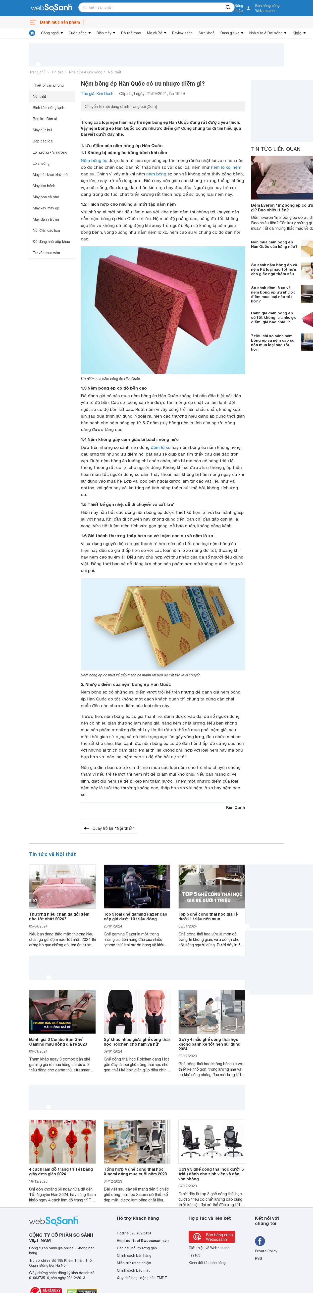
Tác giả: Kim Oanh (97, 93)
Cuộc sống (78, 33)
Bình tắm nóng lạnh (48, 108)
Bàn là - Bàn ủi (45, 119)
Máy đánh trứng (46, 219)
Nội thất (114, 72)
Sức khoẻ (206, 33)
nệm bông (156, 173)
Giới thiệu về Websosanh (209, 1248)
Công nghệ (50, 33)
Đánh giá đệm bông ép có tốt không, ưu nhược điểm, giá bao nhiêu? (273, 317)
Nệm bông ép (94, 160)
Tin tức (57, 72)
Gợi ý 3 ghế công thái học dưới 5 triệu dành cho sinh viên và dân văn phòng (211, 1174)
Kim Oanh (235, 807)
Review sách (182, 33)
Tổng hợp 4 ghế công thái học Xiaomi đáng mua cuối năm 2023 (135, 1171)
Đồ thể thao (131, 33)
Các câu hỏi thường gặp (137, 1248)
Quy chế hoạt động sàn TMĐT (142, 1278)
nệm (237, 167)
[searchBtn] (228, 7)
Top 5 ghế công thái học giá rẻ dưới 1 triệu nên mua (208, 916)
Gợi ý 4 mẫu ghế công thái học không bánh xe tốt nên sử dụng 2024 (209, 1044)
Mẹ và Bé (154, 33)
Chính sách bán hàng (134, 1256)
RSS (258, 1258)
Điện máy (104, 33)
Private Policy (266, 1251)
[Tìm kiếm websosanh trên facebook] (260, 1241)
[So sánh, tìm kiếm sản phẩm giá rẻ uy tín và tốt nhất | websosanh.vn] (51, 8)
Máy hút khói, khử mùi (50, 175)
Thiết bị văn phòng (48, 85)
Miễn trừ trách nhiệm (134, 1263)
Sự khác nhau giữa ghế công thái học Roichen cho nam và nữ (137, 1041)
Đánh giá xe (229, 33)
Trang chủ (37, 72)
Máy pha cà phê (46, 197)
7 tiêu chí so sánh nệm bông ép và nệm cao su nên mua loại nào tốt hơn (272, 342)
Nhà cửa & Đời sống (265, 33)
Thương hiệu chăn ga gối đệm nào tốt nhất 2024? (59, 916)
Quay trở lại (113, 828)
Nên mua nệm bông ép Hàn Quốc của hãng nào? (274, 244)
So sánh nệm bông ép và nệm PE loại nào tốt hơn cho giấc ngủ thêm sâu (274, 269)
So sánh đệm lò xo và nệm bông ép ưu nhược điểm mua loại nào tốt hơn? (273, 294)
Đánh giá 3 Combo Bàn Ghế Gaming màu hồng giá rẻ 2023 (58, 1041)
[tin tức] (32, 33)
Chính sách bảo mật (133, 1270)
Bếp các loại (43, 141)
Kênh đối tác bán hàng (207, 1263)
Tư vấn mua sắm (46, 253)
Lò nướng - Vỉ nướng (50, 152)
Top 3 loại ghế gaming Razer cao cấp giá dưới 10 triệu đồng (135, 916)
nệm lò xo (220, 167)
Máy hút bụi (42, 130)
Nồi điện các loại (46, 230)
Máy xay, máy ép (46, 208)
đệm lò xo (160, 447)
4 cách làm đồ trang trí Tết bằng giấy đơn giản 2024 (61, 1171)
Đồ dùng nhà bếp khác (51, 242)
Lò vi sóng (41, 164)
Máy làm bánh (44, 186)
